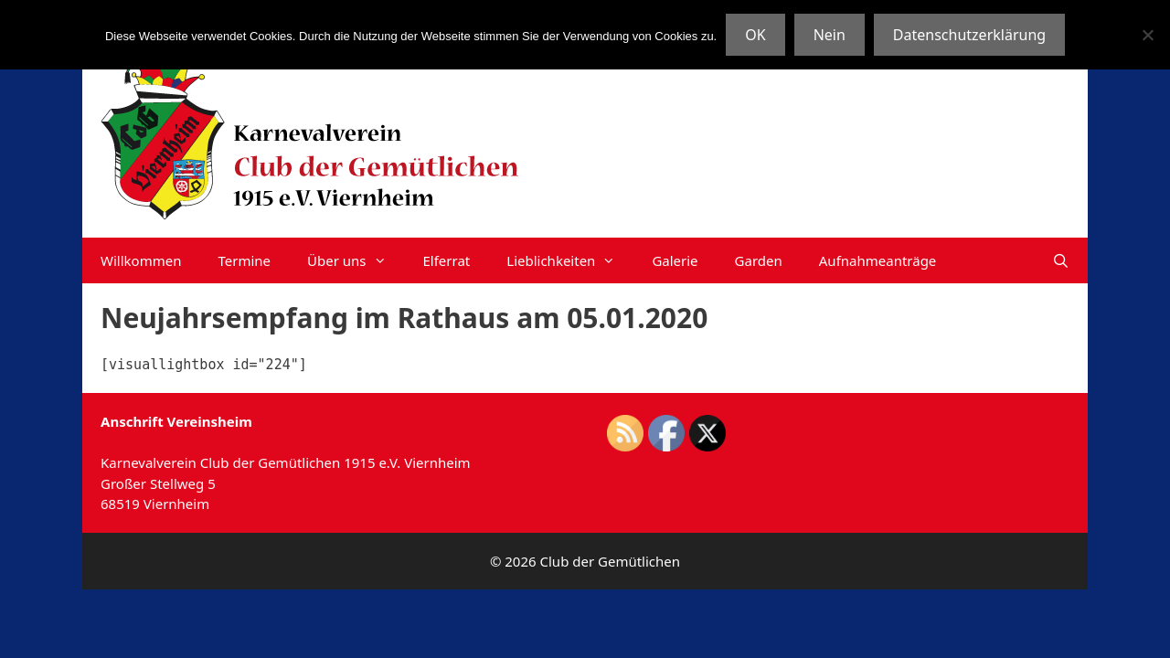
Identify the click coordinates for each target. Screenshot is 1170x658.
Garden (758, 260)
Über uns (355, 260)
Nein (830, 35)
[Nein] (1147, 35)
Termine (244, 260)
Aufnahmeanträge (878, 260)
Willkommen (141, 260)
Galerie (674, 260)
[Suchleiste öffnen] (1061, 260)
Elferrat (447, 260)
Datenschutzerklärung (969, 35)
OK (755, 35)
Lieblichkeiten (569, 260)
